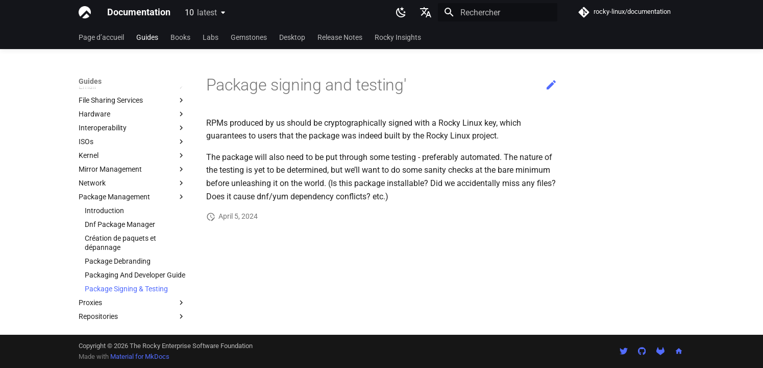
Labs (210, 37)
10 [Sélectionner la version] (201, 12)
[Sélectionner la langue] (425, 12)
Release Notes (339, 37)
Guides (147, 37)
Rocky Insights (398, 37)
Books (180, 37)
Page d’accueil (101, 37)
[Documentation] (85, 12)
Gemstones (249, 37)
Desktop (292, 37)
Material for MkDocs (139, 356)
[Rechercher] (497, 12)
